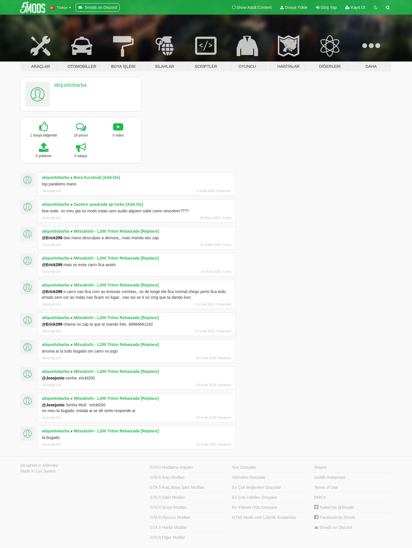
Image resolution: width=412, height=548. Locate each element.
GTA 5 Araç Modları (167, 477)
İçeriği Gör (52, 191)
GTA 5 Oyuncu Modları (170, 517)
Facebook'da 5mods (335, 517)
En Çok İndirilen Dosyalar (254, 497)
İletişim (320, 467)
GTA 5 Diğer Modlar (167, 537)
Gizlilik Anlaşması (329, 477)
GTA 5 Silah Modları (167, 497)
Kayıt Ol (355, 7)
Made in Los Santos (38, 471)
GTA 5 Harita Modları (168, 527)
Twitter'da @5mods (334, 507)
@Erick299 (52, 238)
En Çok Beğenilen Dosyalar (256, 487)
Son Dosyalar (244, 467)
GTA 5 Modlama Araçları (171, 467)
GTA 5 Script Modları (168, 507)
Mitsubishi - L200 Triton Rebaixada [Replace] (116, 231)
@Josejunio (53, 378)
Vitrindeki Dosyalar (248, 477)
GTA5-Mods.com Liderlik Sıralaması (264, 517)
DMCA (320, 497)
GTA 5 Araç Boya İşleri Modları (177, 487)
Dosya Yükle (293, 7)
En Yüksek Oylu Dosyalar (254, 507)
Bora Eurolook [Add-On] (97, 177)
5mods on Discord (333, 527)
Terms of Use (326, 487)
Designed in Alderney (39, 465)
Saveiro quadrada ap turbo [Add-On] (108, 204)
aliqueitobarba (70, 85)
